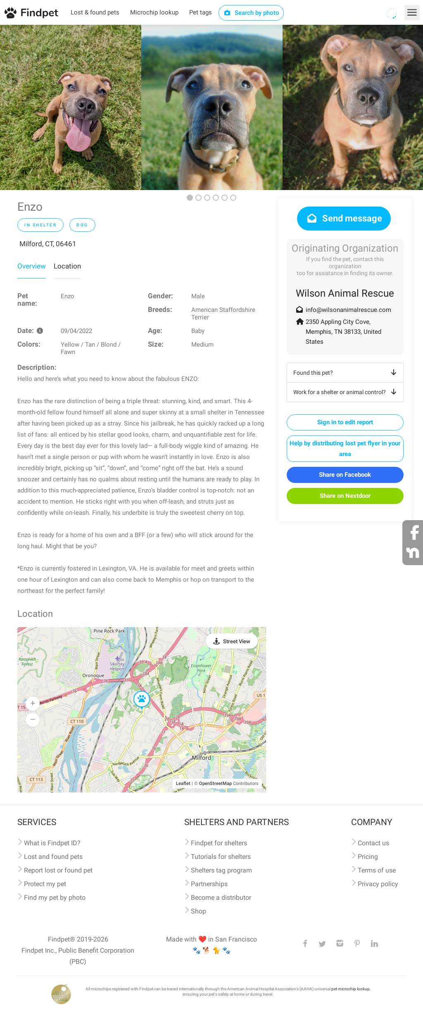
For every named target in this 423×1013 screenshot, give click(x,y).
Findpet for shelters (219, 843)
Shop (198, 911)
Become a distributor (221, 897)
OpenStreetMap (215, 783)
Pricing (368, 857)
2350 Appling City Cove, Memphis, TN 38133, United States (343, 331)
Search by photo (251, 13)
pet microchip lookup (350, 989)
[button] (135, 691)
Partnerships (209, 884)
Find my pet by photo (55, 897)
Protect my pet (45, 884)
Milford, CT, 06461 (47, 244)
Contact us (373, 843)
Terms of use (377, 870)
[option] (70, 107)
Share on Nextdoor (345, 495)
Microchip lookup (154, 12)
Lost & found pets (95, 12)
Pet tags (200, 12)
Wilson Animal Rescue (345, 293)
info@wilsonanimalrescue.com (348, 310)
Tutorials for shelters (221, 857)
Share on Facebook (345, 474)
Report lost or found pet (58, 870)
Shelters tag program (221, 870)
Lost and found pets (53, 857)
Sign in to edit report (345, 422)
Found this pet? (346, 372)
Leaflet (183, 783)
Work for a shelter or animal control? (346, 392)
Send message (344, 218)
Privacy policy (378, 884)
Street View (236, 641)
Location (67, 266)
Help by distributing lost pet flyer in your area (345, 449)
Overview (31, 266)
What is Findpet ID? (52, 843)
